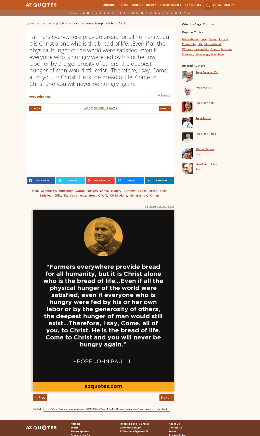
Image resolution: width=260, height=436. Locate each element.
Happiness (217, 54)
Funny (212, 39)
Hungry (116, 191)
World (80, 191)
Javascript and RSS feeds (135, 423)
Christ (104, 191)
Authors (109, 5)
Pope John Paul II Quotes (100, 108)
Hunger (92, 191)
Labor (142, 191)
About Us (174, 423)
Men (35, 191)
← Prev (35, 108)
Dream (214, 49)
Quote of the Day (144, 5)
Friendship (189, 44)
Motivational (212, 44)
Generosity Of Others (145, 195)
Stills (57, 195)
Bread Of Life (98, 195)
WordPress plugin (130, 427)
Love (204, 39)
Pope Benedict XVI (207, 72)
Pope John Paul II (63, 23)
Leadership (201, 49)
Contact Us (175, 427)
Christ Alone (118, 195)
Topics (123, 5)
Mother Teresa (205, 149)
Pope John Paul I (206, 133)
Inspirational (190, 39)
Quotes (30, 23)
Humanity (66, 191)
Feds (163, 191)
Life (200, 44)
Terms (172, 431)
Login (217, 5)
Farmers (129, 191)
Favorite (166, 95)
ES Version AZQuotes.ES (134, 431)
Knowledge (202, 54)
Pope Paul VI (203, 118)
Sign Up (229, 5)
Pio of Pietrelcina (206, 164)
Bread (153, 191)
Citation (208, 24)
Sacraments (78, 195)
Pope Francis (204, 87)
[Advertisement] (100, 144)
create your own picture (161, 206)
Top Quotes (193, 5)
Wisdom (187, 49)
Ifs (65, 195)
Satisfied (46, 195)
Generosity (48, 191)
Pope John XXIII (205, 103)
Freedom (187, 54)
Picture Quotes (170, 5)
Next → (164, 108)
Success (223, 39)
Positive (226, 49)
